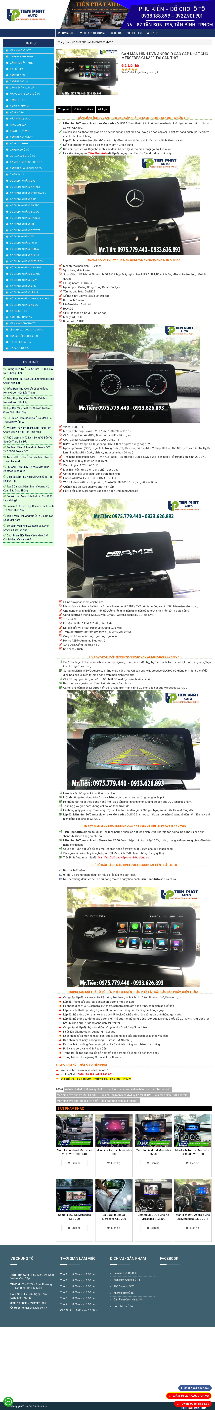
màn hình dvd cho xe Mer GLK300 (77, 1095)
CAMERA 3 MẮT (18, 75)
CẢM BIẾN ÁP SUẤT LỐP (22, 87)
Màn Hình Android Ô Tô (127, 1279)
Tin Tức (116, 33)
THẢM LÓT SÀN (18, 124)
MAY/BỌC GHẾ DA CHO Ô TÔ (25, 93)
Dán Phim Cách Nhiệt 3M (128, 1299)
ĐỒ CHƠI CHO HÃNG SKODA (24, 211)
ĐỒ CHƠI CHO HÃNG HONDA (24, 249)
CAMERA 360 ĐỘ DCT (21, 137)
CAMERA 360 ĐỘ (19, 81)
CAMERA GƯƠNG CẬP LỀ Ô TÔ (26, 168)
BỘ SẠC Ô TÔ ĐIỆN (19, 348)
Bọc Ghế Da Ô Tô (123, 1306)
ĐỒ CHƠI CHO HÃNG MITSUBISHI (26, 261)
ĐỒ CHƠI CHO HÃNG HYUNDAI (25, 218)
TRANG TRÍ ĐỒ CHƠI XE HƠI (24, 336)
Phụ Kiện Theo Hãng (92, 33)
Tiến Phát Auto (19, 1274)
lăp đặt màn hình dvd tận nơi (119, 1100)
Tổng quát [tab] (63, 109)
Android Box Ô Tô (124, 1292)
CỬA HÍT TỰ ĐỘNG (19, 131)
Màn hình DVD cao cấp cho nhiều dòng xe (123, 857)
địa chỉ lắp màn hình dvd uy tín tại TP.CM (126, 1095)
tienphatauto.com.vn (36, 1307)
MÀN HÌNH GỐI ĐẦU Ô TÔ (23, 323)
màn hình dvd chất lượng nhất (83, 1089)
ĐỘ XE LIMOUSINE (19, 143)
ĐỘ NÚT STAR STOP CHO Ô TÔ (26, 162)
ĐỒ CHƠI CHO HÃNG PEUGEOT (25, 267)
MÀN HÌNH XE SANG (20, 118)
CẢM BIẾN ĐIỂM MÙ (20, 106)
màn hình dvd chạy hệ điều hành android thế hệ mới (137, 1089)
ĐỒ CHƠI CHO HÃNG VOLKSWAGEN (28, 193)
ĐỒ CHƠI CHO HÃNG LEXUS (24, 292)
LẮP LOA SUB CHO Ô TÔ (22, 156)
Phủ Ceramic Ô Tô (124, 1286)
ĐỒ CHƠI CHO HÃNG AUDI (23, 286)
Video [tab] (90, 109)
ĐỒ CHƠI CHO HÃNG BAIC (23, 199)
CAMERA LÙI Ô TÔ (19, 149)
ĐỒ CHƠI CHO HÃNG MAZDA (24, 205)
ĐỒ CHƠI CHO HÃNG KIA (22, 224)
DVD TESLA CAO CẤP (21, 342)
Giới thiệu (135, 33)
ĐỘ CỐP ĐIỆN (17, 69)
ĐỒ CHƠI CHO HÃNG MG (22, 236)
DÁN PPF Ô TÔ (17, 100)
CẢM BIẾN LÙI (17, 174)
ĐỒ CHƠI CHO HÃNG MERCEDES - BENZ (30, 298)
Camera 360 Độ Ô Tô (125, 1273)
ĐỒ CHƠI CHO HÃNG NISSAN (24, 305)
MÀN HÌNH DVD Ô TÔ (20, 50)
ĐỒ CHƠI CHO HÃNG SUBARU (25, 274)
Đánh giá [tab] (102, 109)
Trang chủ (66, 33)
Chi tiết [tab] (78, 109)
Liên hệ (152, 33)
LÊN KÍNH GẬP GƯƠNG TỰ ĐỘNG (26, 329)
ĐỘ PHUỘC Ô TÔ (18, 311)
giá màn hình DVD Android (171, 1095)
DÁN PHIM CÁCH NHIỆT (22, 62)
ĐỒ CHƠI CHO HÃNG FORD (23, 243)
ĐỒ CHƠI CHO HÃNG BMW (23, 280)
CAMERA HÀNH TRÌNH (21, 56)
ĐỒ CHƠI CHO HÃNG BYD (23, 180)
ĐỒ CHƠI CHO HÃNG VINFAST (25, 187)
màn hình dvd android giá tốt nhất (77, 1100)
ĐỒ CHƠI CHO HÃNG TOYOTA (25, 230)
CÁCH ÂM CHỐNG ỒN (21, 317)
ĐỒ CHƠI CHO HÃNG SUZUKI (24, 255)
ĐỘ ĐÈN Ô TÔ (17, 112)
